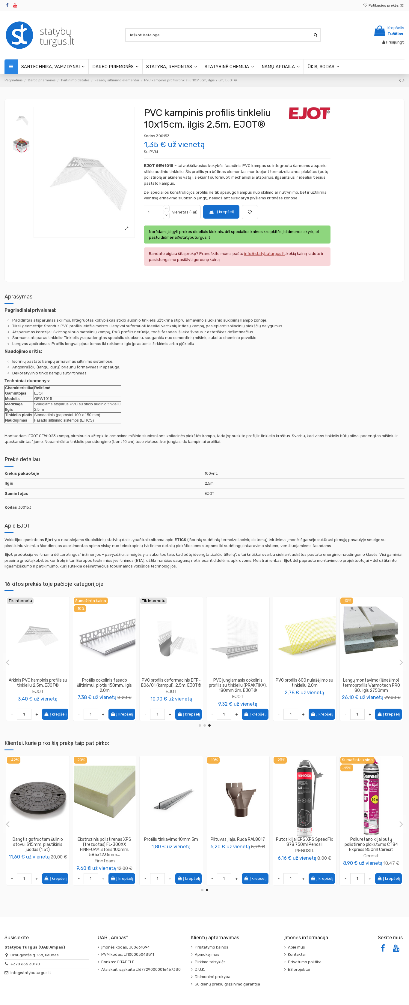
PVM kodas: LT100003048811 (127, 954)
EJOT (171, 696)
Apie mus (296, 947)
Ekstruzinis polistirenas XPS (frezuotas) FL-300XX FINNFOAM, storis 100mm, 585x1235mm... (371, 847)
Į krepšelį (221, 212)
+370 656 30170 (25, 964)
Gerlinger (104, 855)
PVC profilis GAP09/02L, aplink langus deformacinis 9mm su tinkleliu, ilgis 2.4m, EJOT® (371, 685)
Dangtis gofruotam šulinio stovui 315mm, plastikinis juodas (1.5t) (304, 844)
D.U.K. (200, 969)
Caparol (104, 696)
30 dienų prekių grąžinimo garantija (227, 984)
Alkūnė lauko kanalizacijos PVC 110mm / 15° (238, 842)
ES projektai (299, 969)
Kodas (149, 136)
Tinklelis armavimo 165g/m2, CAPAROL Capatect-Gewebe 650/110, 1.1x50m (104, 685)
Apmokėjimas (207, 954)
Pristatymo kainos (211, 947)
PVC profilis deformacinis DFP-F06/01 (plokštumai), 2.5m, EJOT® (304, 685)
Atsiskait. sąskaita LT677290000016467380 (141, 969)
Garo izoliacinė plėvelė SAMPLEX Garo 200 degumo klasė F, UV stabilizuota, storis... (38, 844)
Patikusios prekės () (384, 5)
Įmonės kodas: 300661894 (125, 947)
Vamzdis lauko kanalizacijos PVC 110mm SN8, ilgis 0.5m (171, 842)
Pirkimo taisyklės (210, 962)
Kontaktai (297, 954)
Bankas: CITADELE (118, 962)
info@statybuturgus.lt (30, 972)
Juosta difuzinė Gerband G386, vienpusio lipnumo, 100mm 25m (104, 844)
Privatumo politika (305, 962)
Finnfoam (371, 861)
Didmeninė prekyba (212, 976)
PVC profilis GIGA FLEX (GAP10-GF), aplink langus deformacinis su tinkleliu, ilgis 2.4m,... (171, 685)
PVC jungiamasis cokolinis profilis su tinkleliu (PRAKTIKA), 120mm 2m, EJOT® (238, 685)
